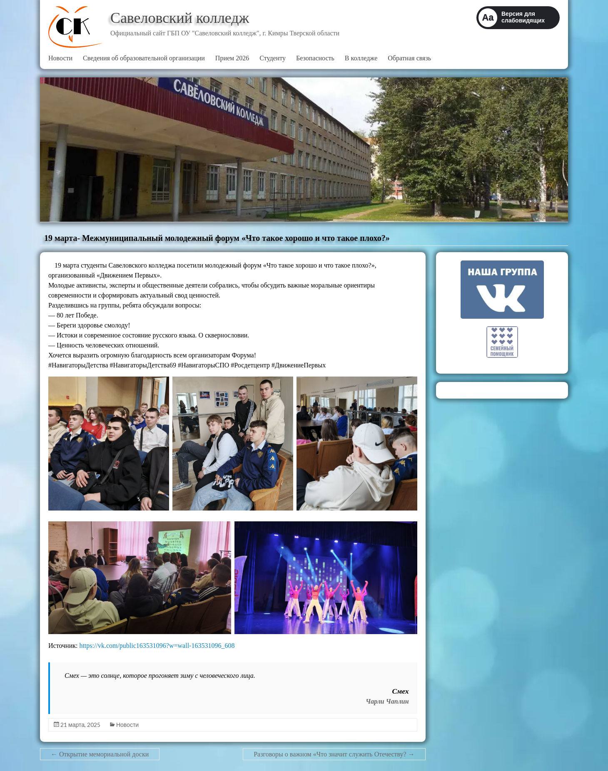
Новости (60, 58)
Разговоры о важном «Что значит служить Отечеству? (334, 754)
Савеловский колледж (179, 18)
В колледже (361, 58)
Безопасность (315, 58)
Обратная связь (409, 58)
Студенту (272, 58)
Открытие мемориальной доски (100, 754)
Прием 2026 (232, 58)
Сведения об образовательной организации (144, 58)
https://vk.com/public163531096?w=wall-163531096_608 (156, 645)
